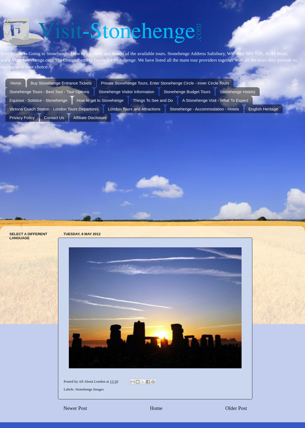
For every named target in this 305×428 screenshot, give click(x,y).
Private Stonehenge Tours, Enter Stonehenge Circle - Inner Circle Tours (165, 83)
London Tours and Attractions (134, 109)
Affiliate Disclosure (90, 117)
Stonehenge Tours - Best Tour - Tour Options (49, 91)
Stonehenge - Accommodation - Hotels (204, 109)
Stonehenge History (237, 91)
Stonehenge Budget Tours (187, 91)
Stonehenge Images (89, 389)
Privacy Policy (22, 117)
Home (16, 83)
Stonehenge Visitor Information (126, 91)
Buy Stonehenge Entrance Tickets (61, 83)
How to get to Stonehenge (100, 100)
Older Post (236, 408)
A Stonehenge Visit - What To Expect (215, 100)
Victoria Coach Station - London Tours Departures (54, 109)
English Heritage (263, 109)
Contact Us (54, 117)
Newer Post (75, 408)
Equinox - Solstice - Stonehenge (38, 100)
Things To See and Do (153, 100)
